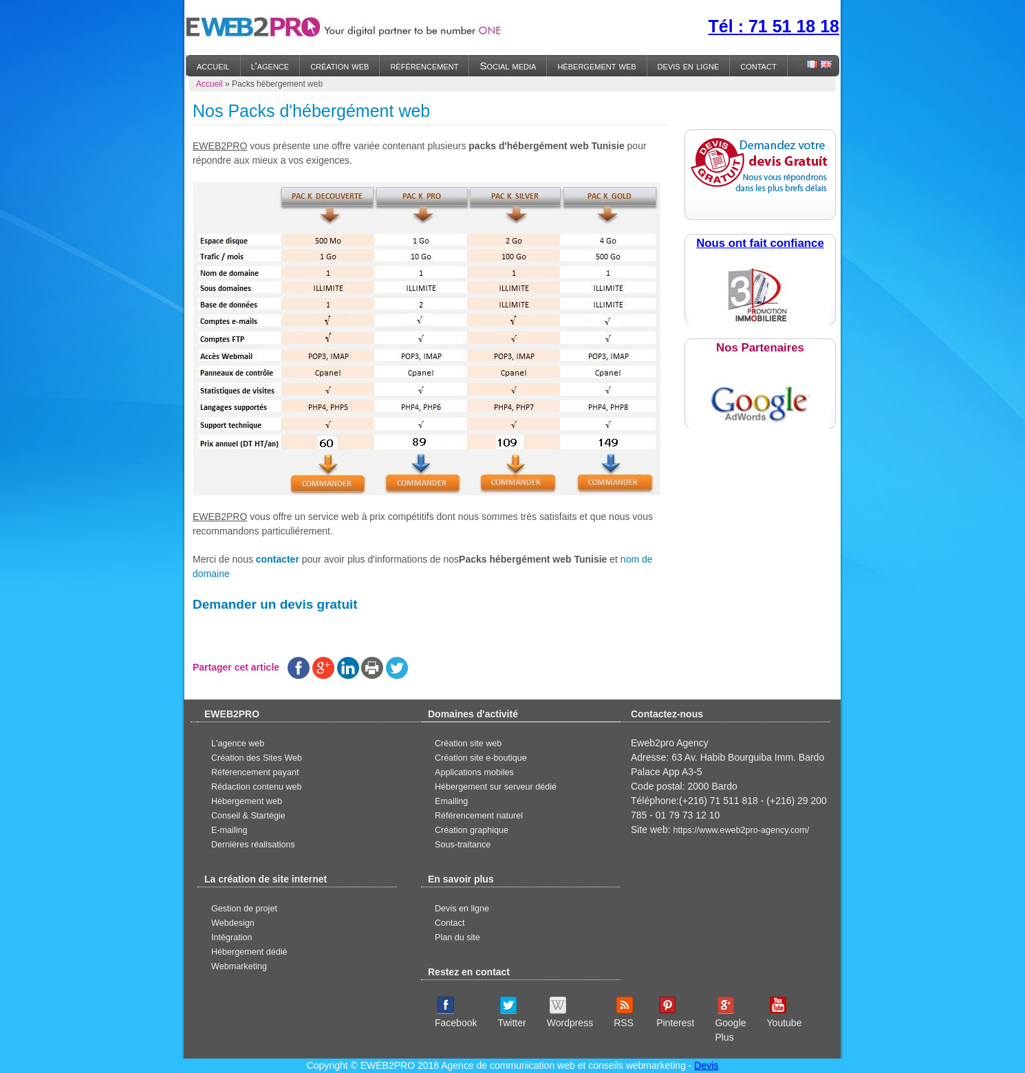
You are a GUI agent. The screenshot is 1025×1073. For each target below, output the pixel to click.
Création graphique (471, 830)
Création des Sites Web (256, 758)
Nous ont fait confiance (760, 243)
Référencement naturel (479, 816)
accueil (213, 66)
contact (758, 66)
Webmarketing (239, 966)
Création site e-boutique (481, 758)
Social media (507, 66)
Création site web (468, 743)
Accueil (209, 84)
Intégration (231, 937)
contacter (277, 559)
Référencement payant (255, 772)
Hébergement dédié (249, 952)
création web (339, 66)
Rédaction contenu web (256, 787)
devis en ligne (689, 66)
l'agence (270, 66)
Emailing (451, 801)
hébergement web (596, 66)
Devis (706, 1065)
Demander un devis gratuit (275, 604)
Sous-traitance (462, 844)
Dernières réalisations (253, 844)
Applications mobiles (474, 772)
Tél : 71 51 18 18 (774, 26)
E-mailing (229, 830)
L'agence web (237, 743)
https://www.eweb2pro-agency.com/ (741, 830)
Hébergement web (246, 801)
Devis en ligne (462, 908)
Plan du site (457, 937)
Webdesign (233, 923)
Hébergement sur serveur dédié (496, 787)
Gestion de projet (244, 908)
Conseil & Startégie (248, 816)
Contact (449, 923)
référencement (424, 66)
